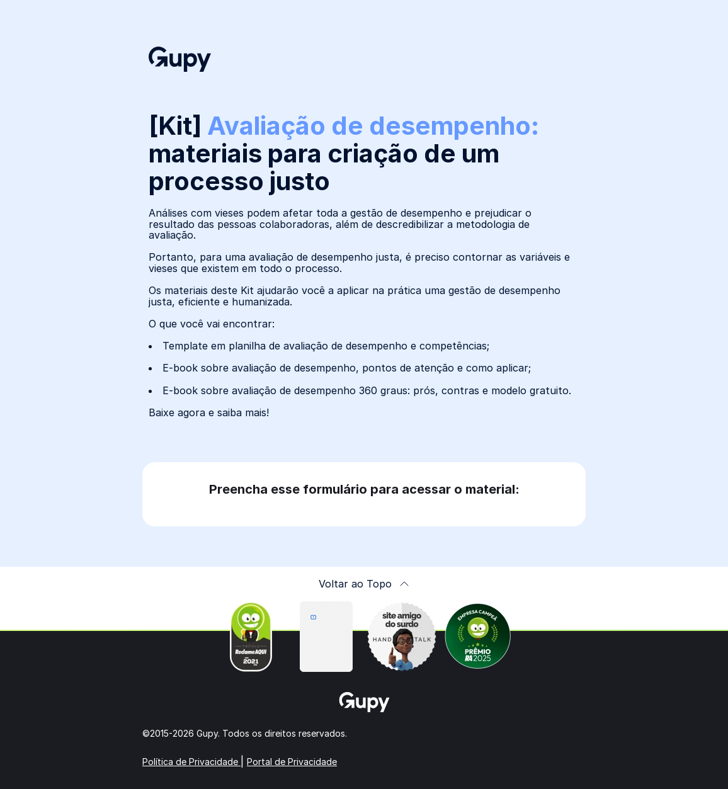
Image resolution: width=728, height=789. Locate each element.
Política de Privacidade (191, 761)
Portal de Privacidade (292, 761)
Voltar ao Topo (364, 583)
